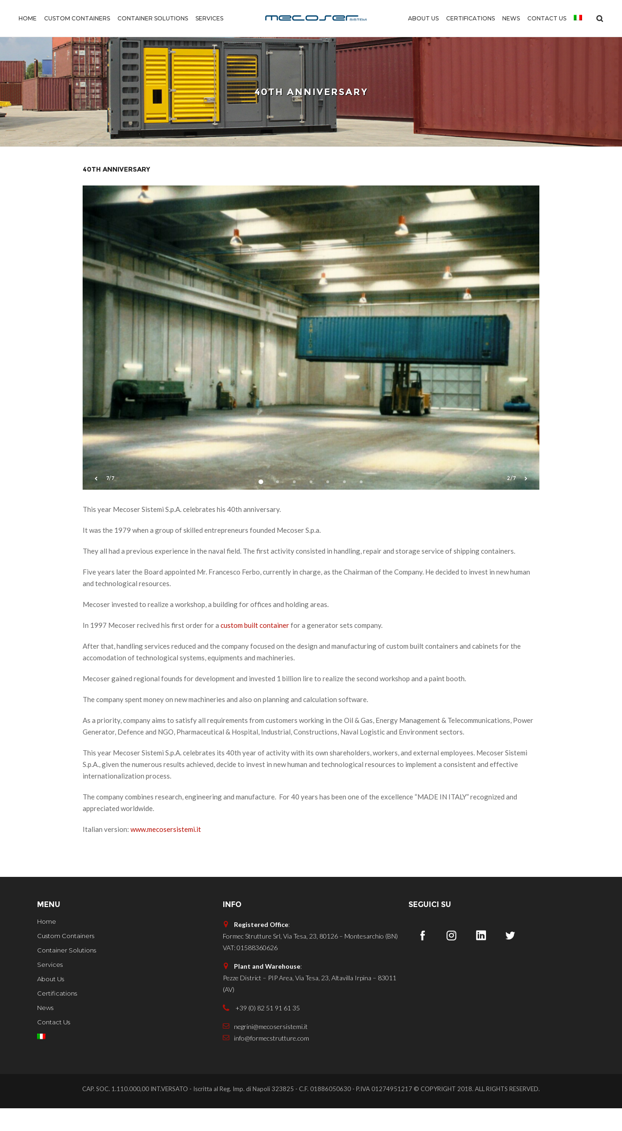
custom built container (254, 648)
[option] (311, 360)
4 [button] (311, 504)
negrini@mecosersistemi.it (265, 1049)
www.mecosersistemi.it (165, 852)
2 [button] (277, 504)
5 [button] (327, 504)
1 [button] (261, 504)
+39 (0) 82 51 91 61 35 (261, 1031)
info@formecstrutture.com (266, 1061)
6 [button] (344, 504)
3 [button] (294, 504)
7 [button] (361, 504)
